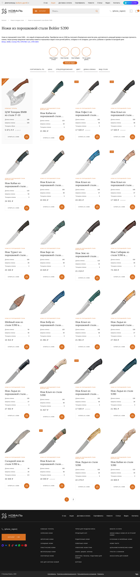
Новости (91, 3)
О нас (46, 3)
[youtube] (22, 545)
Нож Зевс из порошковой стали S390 (85, 255)
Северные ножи (81, 543)
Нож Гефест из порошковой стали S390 (85, 114)
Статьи (99, 3)
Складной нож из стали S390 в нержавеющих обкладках (14, 463)
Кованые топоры (47, 529)
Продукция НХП (81, 533)
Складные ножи (47, 543)
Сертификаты (80, 3)
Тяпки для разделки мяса (85, 529)
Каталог (40, 11)
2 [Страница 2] (73, 499)
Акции (53, 3)
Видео (108, 3)
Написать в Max (131, 3)
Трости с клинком (117, 551)
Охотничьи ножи (47, 556)
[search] (96, 11)
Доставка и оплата (65, 3)
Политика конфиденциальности (66, 574)
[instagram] (26, 545)
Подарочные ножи (82, 539)
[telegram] (16, 545)
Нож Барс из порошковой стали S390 (50, 254)
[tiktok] (12, 545)
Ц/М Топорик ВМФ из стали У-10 (16, 113)
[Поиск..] (74, 11)
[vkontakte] (3, 545)
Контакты (116, 3)
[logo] (12, 11)
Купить (26, 136)
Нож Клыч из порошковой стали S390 (121, 114)
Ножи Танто (114, 543)
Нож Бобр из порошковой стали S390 (50, 324)
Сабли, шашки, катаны (84, 551)
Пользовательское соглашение (86, 574)
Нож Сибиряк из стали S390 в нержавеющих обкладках (120, 254)
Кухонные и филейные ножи (121, 539)
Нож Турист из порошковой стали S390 (15, 254)
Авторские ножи (47, 539)
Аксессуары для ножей (119, 556)
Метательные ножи (48, 551)
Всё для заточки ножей (50, 562)
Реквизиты (100, 574)
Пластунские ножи (48, 547)
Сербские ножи (47, 533)
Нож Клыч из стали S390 (51, 393)
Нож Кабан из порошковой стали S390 (50, 115)
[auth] (130, 11)
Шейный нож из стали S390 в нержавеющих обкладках (14, 324)
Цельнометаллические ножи (121, 547)
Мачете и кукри (116, 529)
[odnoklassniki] (9, 545)
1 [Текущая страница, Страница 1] (66, 499)
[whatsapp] (19, 545)
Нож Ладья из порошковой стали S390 (121, 324)
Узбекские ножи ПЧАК (83, 547)
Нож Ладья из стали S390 (122, 392)
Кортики (78, 562)
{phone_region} (10, 529)
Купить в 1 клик (13, 136)
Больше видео (70, 63)
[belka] (136, 574)
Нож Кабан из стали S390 (122, 464)
